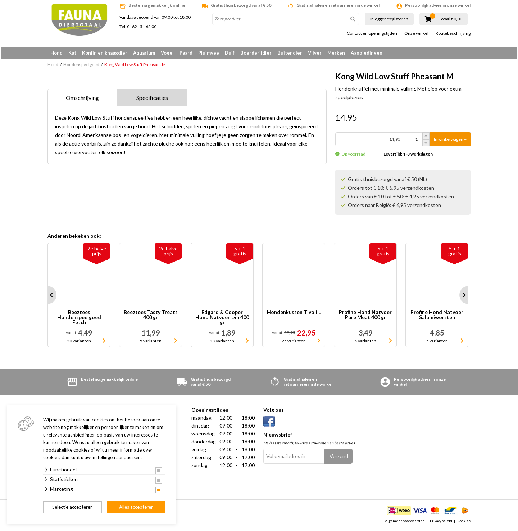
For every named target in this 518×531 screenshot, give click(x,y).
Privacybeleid (441, 522)
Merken (336, 53)
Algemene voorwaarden (404, 522)
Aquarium (144, 53)
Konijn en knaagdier (104, 53)
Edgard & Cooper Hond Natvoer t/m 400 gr (222, 318)
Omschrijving (82, 99)
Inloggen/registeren (389, 19)
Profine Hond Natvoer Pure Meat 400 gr (365, 316)
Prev (47, 296)
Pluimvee (208, 53)
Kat (72, 53)
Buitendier (289, 53)
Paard (186, 53)
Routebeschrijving (453, 33)
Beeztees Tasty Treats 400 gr (151, 316)
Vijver (315, 53)
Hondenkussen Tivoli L (294, 314)
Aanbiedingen (366, 53)
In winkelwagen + (450, 140)
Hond (56, 53)
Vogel (167, 53)
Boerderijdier (256, 53)
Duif (230, 53)
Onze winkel (416, 33)
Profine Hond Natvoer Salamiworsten (436, 316)
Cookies (464, 522)
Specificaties (152, 99)
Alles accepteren (136, 507)
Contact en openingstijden (372, 33)
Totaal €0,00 (450, 19)
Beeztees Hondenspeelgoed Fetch (79, 318)
